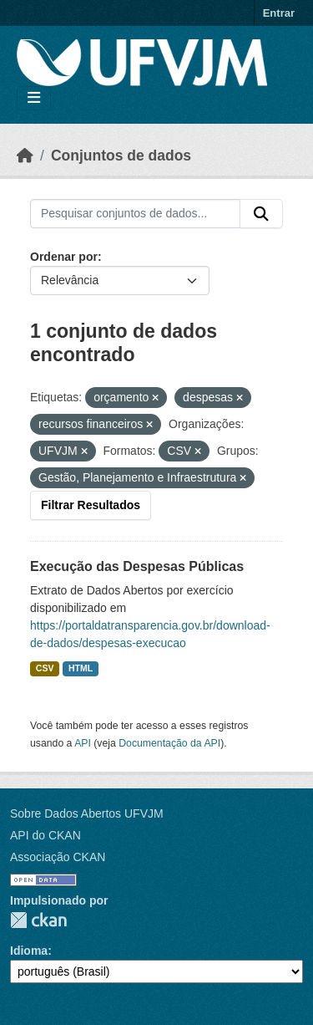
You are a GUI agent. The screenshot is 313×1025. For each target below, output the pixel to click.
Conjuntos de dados (121, 155)
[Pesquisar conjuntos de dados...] (135, 214)
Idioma (29, 950)
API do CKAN (45, 835)
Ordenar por (64, 256)
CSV (45, 668)
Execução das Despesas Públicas (137, 566)
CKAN (38, 920)
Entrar (279, 13)
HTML (80, 668)
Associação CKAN (57, 857)
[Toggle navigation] (34, 98)
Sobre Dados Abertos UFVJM (87, 813)
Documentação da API (169, 743)
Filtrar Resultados (90, 505)
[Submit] (261, 214)
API (82, 743)
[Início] (25, 155)
